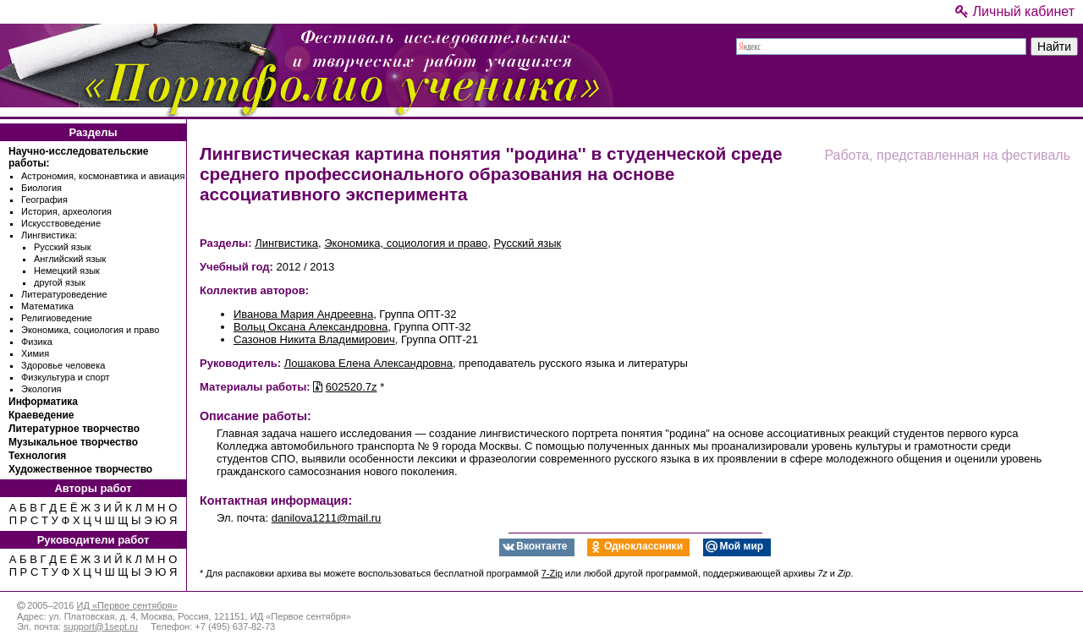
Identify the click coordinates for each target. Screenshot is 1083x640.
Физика (36, 341)
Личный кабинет (1015, 11)
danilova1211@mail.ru (327, 517)
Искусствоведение (61, 223)
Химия (35, 353)
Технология (37, 456)
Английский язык (70, 259)
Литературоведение (64, 294)
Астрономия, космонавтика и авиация (102, 176)
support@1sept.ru (100, 626)
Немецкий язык (67, 270)
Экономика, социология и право (90, 330)
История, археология (66, 211)
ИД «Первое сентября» (126, 605)
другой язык (59, 282)
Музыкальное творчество (73, 442)
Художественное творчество (80, 469)
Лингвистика (286, 243)
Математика (47, 306)
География (44, 199)
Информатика (43, 402)
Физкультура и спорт (65, 377)
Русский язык (62, 247)
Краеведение (41, 415)
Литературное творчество (74, 429)
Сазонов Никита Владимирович (314, 339)
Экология (41, 389)
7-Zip (552, 573)
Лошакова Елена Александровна (368, 363)
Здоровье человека (63, 365)
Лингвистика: (49, 235)
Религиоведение (56, 318)
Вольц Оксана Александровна (311, 326)
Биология (41, 188)
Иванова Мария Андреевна (303, 314)
